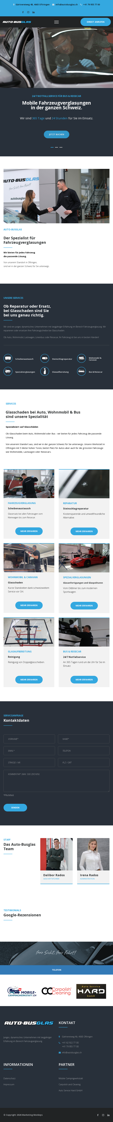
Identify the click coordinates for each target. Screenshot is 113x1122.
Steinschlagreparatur (76, 508)
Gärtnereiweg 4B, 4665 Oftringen (33, 4)
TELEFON (56, 969)
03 (60, 147)
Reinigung (14, 657)
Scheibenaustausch (19, 508)
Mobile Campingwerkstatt (71, 1078)
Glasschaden (15, 582)
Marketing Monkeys (32, 1114)
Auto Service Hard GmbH (70, 1090)
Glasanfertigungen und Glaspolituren (83, 582)
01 (52, 147)
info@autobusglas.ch (67, 4)
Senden (15, 807)
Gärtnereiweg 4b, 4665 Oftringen (77, 1036)
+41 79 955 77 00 (91, 4)
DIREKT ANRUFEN (95, 21)
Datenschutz (9, 1078)
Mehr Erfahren (29, 531)
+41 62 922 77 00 (70, 1042)
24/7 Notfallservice (74, 657)
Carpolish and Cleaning (69, 1084)
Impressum (9, 1084)
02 (56, 147)
